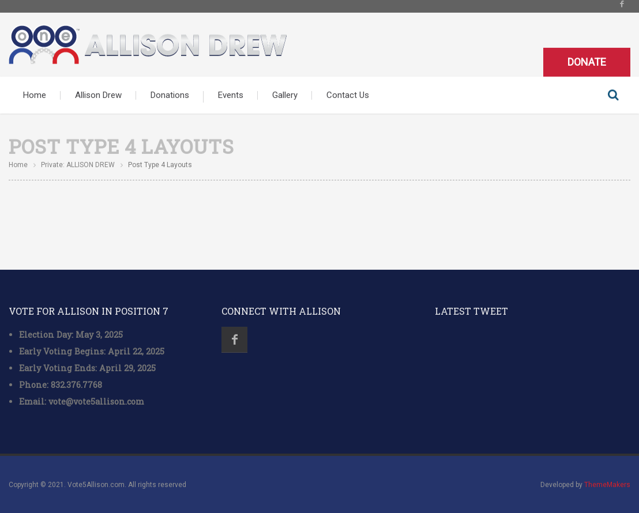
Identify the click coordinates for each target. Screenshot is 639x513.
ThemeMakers (607, 484)
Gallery (285, 94)
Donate (586, 61)
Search (613, 94)
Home (34, 94)
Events (230, 94)
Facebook (234, 340)
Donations (170, 94)
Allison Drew (98, 94)
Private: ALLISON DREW (78, 164)
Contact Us (347, 94)
